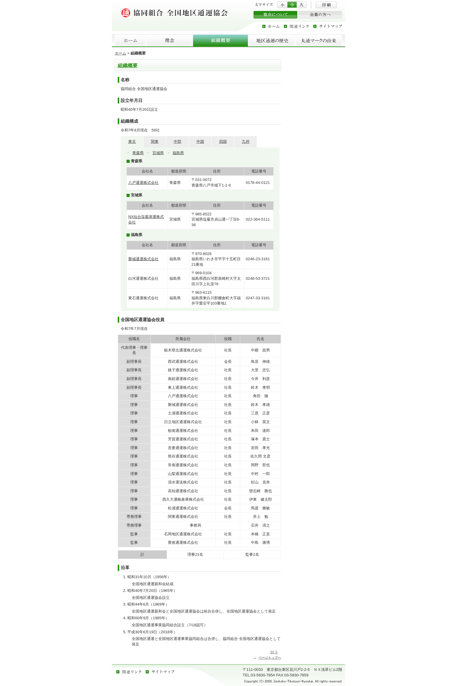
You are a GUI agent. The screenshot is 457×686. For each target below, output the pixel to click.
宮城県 (158, 153)
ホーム (120, 53)
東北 (132, 141)
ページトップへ (270, 657)
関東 (155, 141)
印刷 (326, 4)
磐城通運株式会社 (143, 259)
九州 (245, 141)
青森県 (138, 153)
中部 (177, 141)
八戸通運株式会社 (143, 182)
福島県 (178, 153)
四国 (223, 141)
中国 (200, 141)
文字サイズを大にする (302, 4)
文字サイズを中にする (292, 4)
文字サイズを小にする (282, 4)
